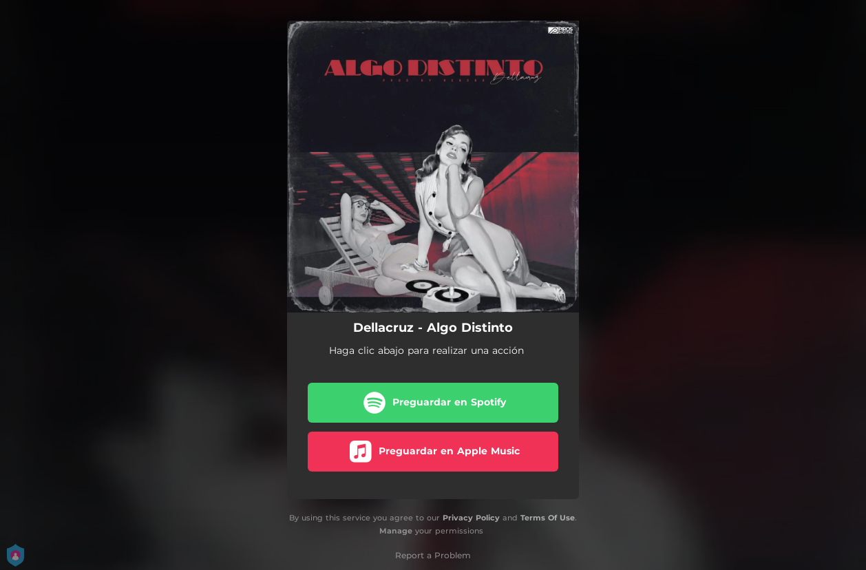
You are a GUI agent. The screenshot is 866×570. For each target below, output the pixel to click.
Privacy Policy (471, 517)
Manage (395, 531)
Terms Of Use (547, 517)
